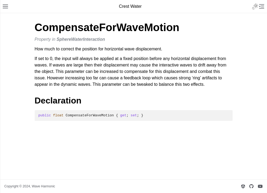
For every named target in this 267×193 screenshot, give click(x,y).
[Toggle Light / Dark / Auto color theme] (255, 6)
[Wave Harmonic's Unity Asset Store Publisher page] (243, 186)
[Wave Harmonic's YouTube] (260, 186)
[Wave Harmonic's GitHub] (251, 186)
